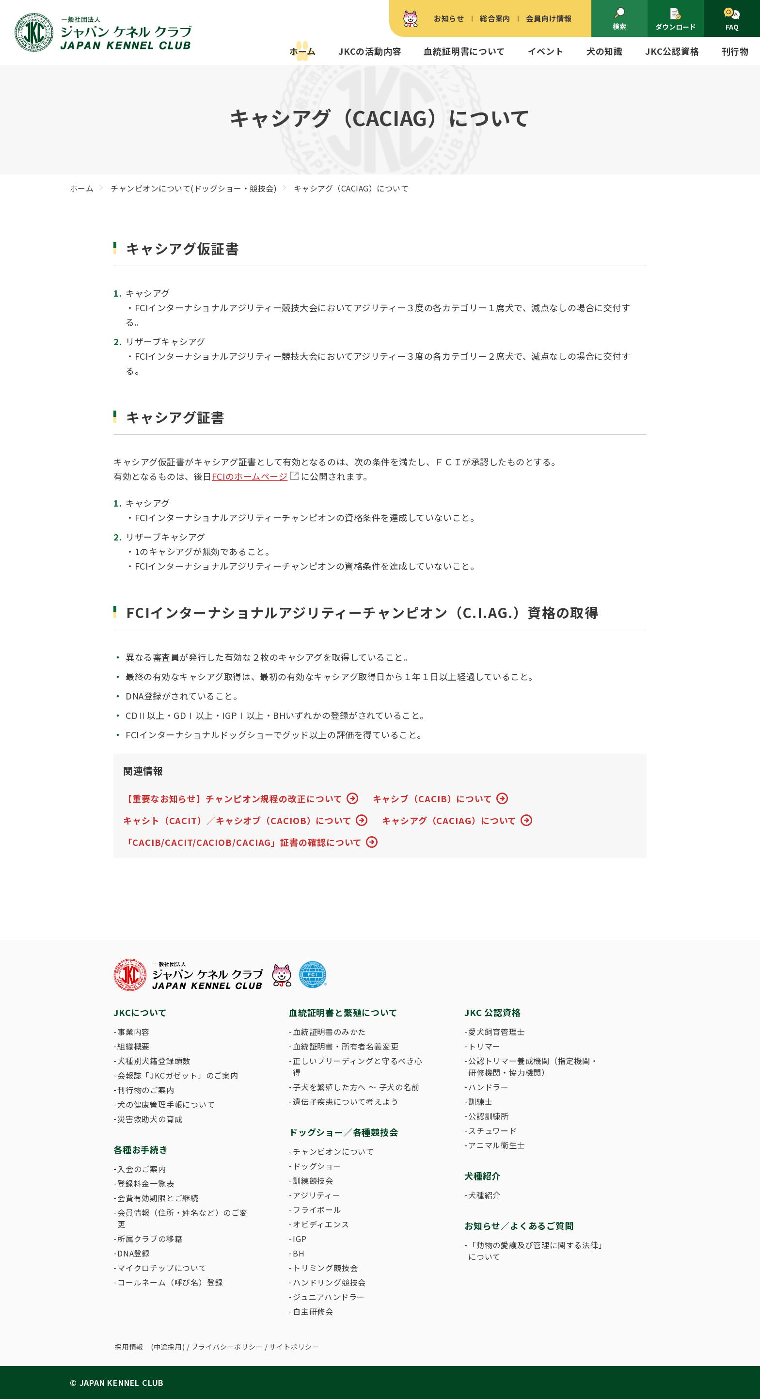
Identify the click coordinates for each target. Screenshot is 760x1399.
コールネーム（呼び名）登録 (170, 1282)
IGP (299, 1238)
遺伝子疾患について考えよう (345, 1101)
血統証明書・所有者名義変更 (345, 1046)
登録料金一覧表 (145, 1183)
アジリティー (317, 1195)
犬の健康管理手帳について (166, 1104)
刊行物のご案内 (145, 1090)
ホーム (302, 51)
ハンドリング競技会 (329, 1282)
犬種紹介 (484, 1195)
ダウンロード (675, 19)
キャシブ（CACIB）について (433, 798)
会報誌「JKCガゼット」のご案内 (177, 1075)
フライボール (317, 1209)
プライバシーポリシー (227, 1346)
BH (299, 1253)
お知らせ (449, 18)
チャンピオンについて (333, 1151)
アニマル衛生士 (496, 1145)
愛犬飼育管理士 (496, 1031)
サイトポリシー (294, 1346)
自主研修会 (313, 1311)
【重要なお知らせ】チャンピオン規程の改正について (233, 798)
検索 (619, 19)
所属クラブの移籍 (149, 1238)
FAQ (732, 19)
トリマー (484, 1046)
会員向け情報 (549, 18)
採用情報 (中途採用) (150, 1346)
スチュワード (492, 1130)
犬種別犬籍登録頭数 (153, 1060)
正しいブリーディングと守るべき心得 (358, 1066)
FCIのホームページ (249, 476)
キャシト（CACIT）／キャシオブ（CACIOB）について (237, 820)
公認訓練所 (488, 1116)
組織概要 (133, 1046)
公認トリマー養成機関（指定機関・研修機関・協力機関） (533, 1066)
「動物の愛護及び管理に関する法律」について (535, 1250)
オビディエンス (321, 1224)
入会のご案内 (141, 1169)
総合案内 (495, 18)
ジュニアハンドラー (329, 1297)
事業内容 (133, 1031)
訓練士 (480, 1101)
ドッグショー (317, 1166)
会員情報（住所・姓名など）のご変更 (182, 1218)
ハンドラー (488, 1087)
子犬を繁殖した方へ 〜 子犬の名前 (356, 1087)
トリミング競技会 (325, 1267)
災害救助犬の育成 (149, 1119)
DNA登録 (133, 1253)
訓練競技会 (313, 1180)
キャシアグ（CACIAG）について (449, 820)
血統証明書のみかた (329, 1031)
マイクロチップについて (162, 1267)
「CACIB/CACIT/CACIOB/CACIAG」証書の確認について (242, 842)
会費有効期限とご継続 (158, 1198)
